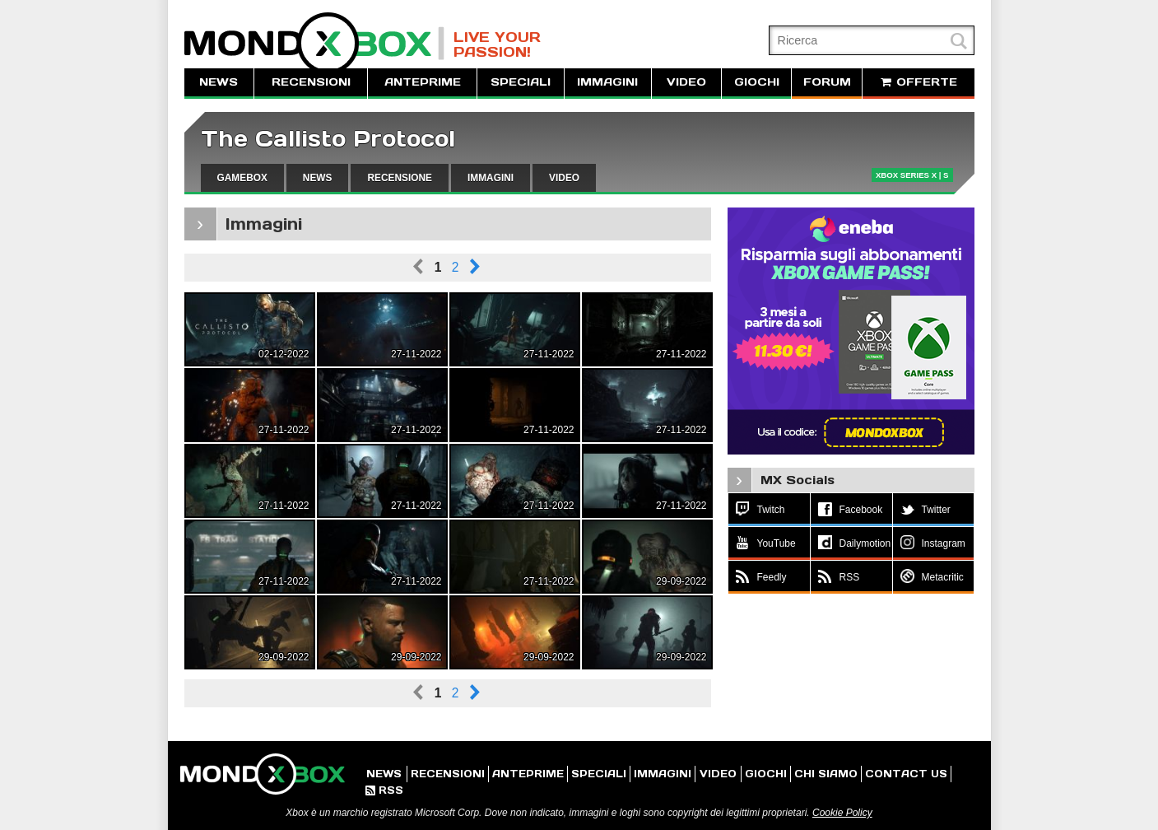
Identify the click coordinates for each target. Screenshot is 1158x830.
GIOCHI (756, 82)
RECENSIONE (399, 178)
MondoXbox (314, 43)
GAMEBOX (242, 178)
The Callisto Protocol (328, 138)
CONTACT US (906, 773)
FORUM (827, 82)
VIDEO (686, 82)
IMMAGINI (607, 82)
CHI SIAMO (826, 773)
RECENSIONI (311, 82)
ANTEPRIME (422, 82)
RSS (384, 790)
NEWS (218, 82)
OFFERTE (918, 82)
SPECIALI (521, 82)
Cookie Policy (842, 812)
